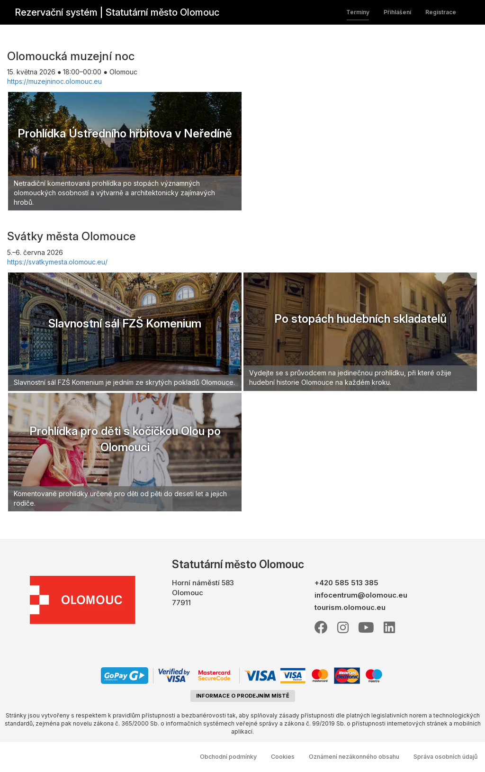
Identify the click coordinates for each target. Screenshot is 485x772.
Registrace (440, 12)
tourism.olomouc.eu (350, 607)
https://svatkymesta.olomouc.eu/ (57, 262)
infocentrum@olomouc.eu (360, 594)
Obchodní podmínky (228, 756)
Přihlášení (397, 12)
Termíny (357, 12)
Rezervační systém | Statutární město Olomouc (117, 12)
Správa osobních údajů (445, 756)
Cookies (283, 756)
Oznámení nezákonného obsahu (354, 756)
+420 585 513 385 (346, 582)
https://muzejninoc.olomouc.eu (54, 81)
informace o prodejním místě (242, 695)
